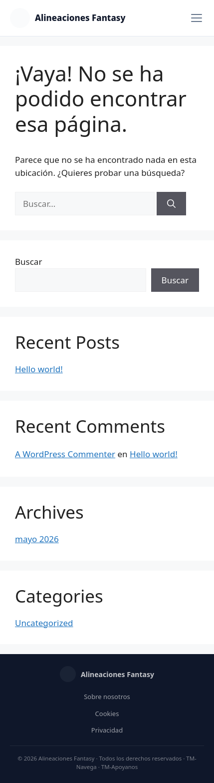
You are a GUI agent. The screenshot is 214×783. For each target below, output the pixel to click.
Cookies (107, 713)
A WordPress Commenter (65, 454)
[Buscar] (171, 204)
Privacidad (107, 730)
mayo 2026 (37, 539)
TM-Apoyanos (119, 767)
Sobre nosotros (107, 696)
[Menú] (196, 18)
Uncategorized (44, 623)
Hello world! (39, 369)
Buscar (28, 261)
